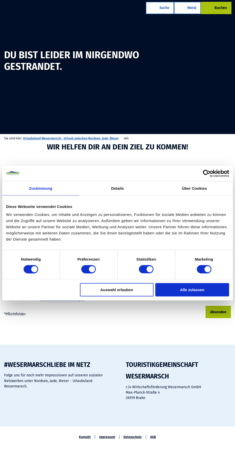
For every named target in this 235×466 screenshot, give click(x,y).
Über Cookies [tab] (194, 188)
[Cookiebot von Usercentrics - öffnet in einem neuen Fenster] (206, 173)
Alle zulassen (192, 290)
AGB (153, 437)
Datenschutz (133, 437)
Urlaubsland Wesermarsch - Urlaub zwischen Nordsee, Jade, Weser (71, 138)
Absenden (218, 312)
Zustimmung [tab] (40, 188)
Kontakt (85, 437)
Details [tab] (117, 188)
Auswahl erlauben (116, 290)
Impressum (107, 437)
